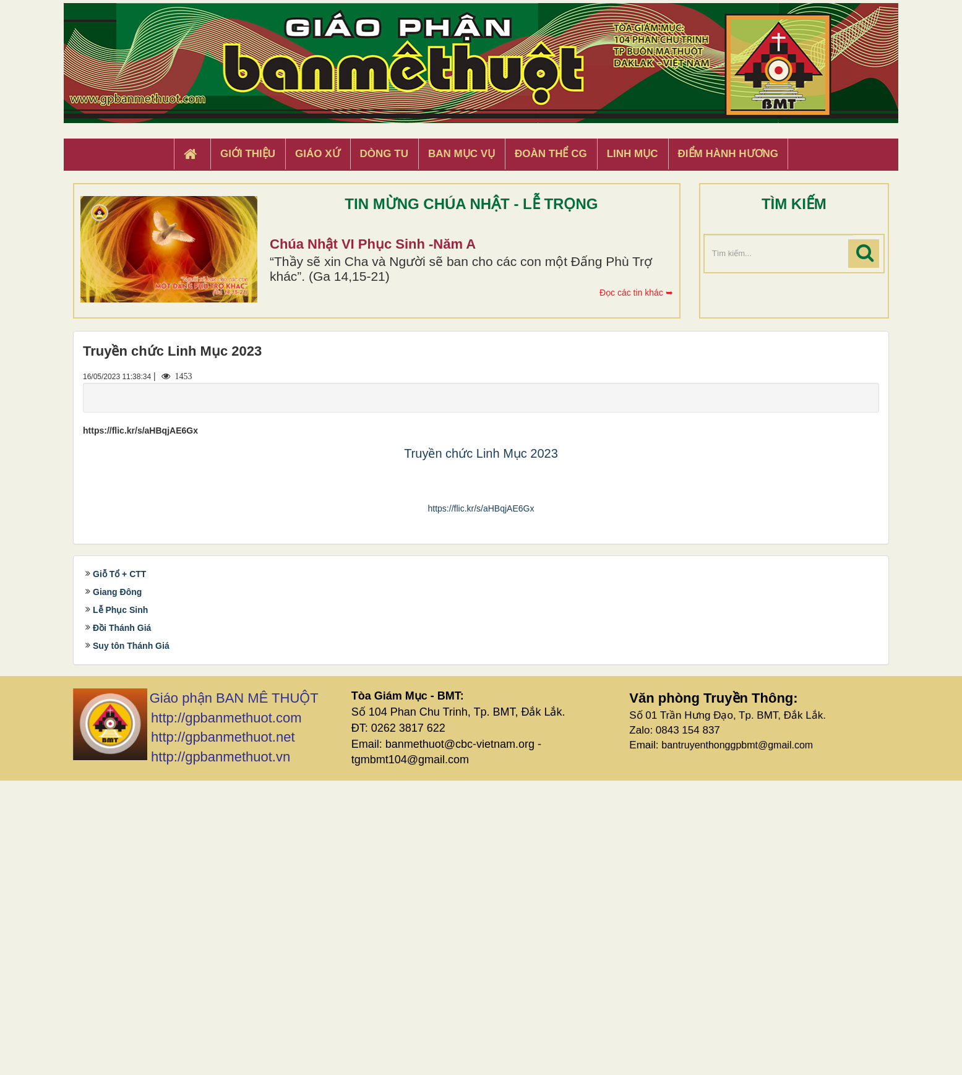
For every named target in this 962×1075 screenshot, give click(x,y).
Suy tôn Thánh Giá (131, 941)
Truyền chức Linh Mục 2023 (481, 453)
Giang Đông (117, 887)
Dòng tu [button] (384, 154)
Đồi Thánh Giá (122, 923)
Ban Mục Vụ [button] (461, 154)
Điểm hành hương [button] (728, 154)
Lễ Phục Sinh (120, 905)
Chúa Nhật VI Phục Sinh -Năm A (373, 244)
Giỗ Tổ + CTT (119, 869)
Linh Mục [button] (632, 154)
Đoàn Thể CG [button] (551, 154)
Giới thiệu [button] (247, 154)
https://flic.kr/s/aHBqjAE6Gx (481, 803)
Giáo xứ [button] (317, 154)
